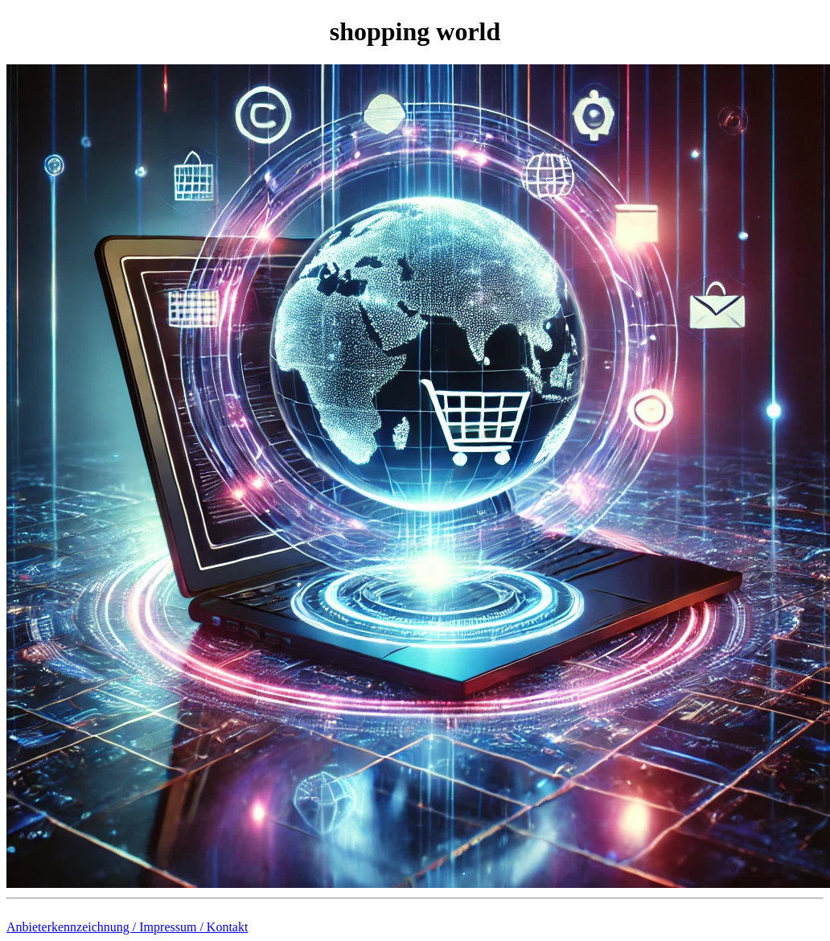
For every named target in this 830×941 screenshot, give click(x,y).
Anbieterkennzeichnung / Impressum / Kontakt (127, 927)
